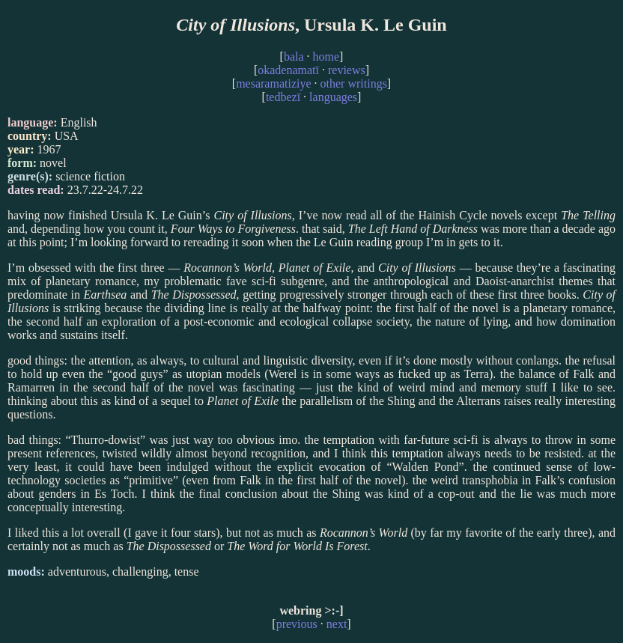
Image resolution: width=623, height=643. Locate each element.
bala (294, 56)
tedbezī (283, 97)
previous (296, 624)
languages (333, 97)
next (336, 624)
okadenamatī (288, 70)
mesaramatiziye (273, 83)
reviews (346, 70)
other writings (353, 83)
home (326, 56)
